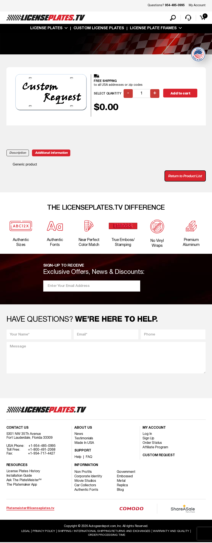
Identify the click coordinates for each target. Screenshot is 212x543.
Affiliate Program (155, 447)
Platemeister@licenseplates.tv (30, 509)
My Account (197, 5)
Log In (147, 434)
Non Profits (83, 472)
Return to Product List (185, 176)
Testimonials (83, 438)
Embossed (125, 476)
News (78, 434)
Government (126, 472)
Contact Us (17, 428)
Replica (122, 485)
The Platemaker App (21, 485)
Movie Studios (85, 481)
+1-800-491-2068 (41, 450)
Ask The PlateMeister (24, 480)
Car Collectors (85, 485)
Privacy (43, 531)
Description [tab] (17, 153)
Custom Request (159, 456)
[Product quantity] (141, 93)
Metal (121, 481)
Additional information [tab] (51, 153)
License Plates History (23, 471)
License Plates (46, 28)
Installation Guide (19, 476)
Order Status (152, 443)
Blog (120, 490)
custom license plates (99, 28)
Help (77, 457)
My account (154, 428)
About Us (83, 428)
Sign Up (148, 438)
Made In (84, 443)
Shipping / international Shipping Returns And (104, 531)
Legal (25, 531)
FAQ (89, 457)
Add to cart (180, 93)
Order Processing (106, 535)
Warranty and (171, 531)
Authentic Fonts (86, 490)
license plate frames (153, 28)
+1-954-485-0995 (42, 446)
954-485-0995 (175, 5)
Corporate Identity (88, 476)
